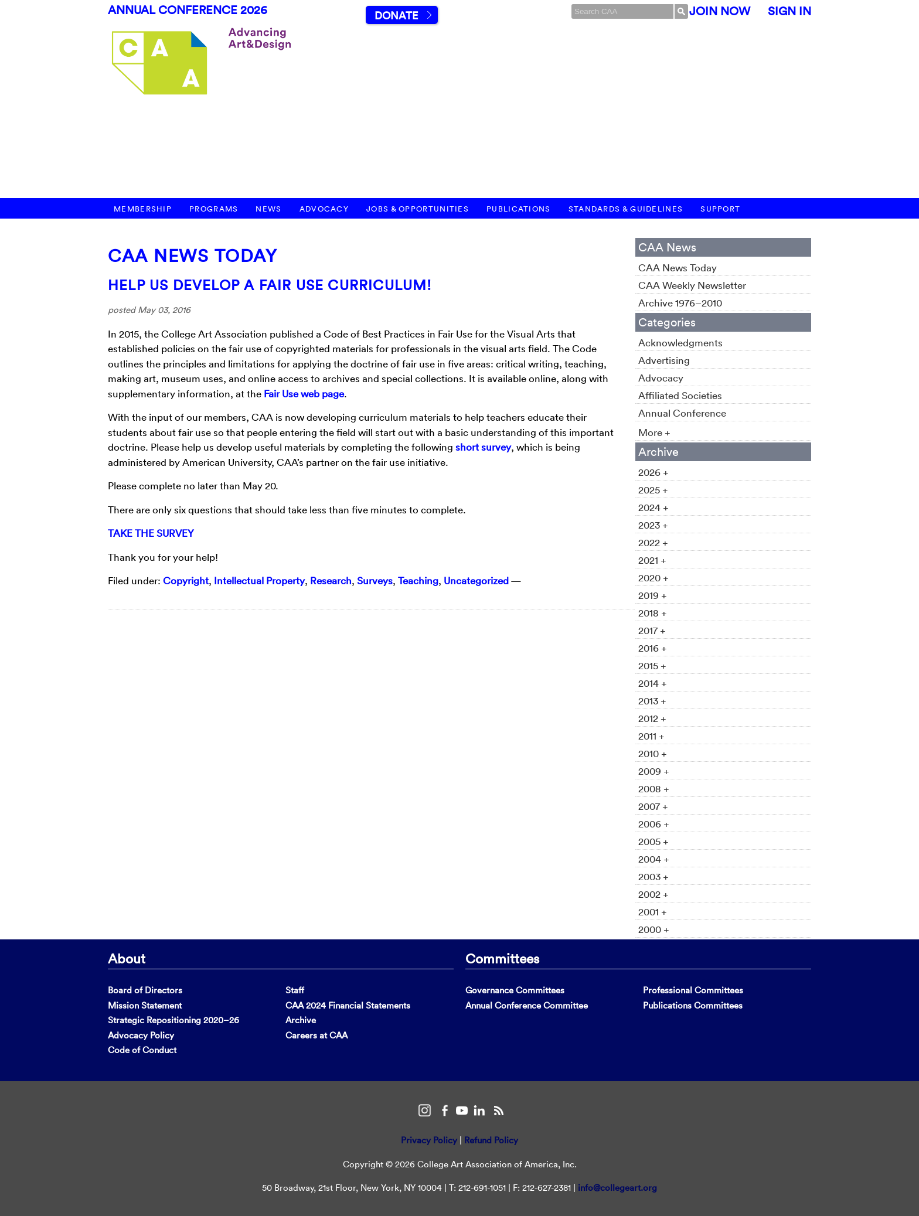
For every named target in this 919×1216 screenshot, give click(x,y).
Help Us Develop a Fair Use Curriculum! (270, 285)
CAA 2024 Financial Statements (347, 1005)
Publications (518, 209)
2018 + (652, 613)
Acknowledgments (680, 342)
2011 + (651, 736)
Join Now (719, 11)
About (126, 958)
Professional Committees (693, 990)
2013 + (652, 700)
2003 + (653, 876)
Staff (294, 990)
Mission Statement (145, 1005)
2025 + (653, 489)
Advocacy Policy (141, 1035)
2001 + (652, 911)
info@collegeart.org (617, 1187)
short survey (483, 447)
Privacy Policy (429, 1140)
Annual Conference (682, 413)
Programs (213, 209)
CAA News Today (192, 256)
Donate (396, 15)
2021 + (652, 560)
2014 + (652, 683)
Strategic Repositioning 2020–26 (173, 1020)
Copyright (186, 580)
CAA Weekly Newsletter (692, 285)
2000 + (653, 929)
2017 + (652, 630)
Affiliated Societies (680, 395)
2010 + (652, 753)
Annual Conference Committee (526, 1005)
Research (331, 580)
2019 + (652, 595)
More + (654, 432)
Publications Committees (693, 1005)
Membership (143, 209)
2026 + (653, 472)
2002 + (653, 894)
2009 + (653, 771)
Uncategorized (476, 580)
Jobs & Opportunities (417, 209)
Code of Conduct (142, 1049)
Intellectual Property (259, 580)
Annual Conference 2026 (187, 10)
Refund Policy (491, 1140)
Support (720, 209)
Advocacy (324, 209)
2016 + (652, 648)
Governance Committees (514, 990)
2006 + (653, 824)
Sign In (789, 11)
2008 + (653, 788)
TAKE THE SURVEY (151, 533)
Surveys (375, 580)
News (268, 209)
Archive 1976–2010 (680, 303)
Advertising (664, 360)
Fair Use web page (304, 393)
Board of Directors (145, 990)
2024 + (653, 507)
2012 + (652, 718)
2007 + (653, 806)
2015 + (652, 665)
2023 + (653, 525)
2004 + (653, 859)
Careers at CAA (316, 1035)
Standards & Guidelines (626, 209)
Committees (502, 958)
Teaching (418, 580)
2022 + (653, 542)
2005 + (653, 841)
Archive (300, 1020)
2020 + (653, 577)
